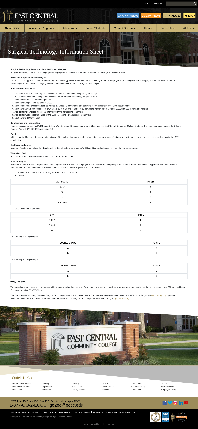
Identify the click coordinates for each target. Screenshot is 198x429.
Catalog (75, 384)
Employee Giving (169, 390)
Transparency (97, 412)
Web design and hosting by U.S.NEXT (99, 424)
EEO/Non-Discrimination (81, 412)
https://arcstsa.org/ (121, 298)
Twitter (170, 403)
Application (47, 387)
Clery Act (53, 412)
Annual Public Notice (21, 384)
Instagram (175, 403)
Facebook (164, 403)
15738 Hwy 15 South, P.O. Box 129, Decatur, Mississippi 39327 (44, 401)
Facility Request (79, 390)
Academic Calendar (21, 387)
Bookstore (46, 390)
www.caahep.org (158, 295)
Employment (33, 412)
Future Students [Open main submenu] (95, 28)
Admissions (17, 390)
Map (191, 15)
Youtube (186, 403)
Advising (45, 384)
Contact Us (44, 412)
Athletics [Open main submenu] (188, 28)
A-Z (146, 4)
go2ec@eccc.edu (66, 405)
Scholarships (137, 384)
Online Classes (108, 387)
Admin (69, 417)
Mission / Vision (111, 412)
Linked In (180, 403)
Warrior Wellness (169, 387)
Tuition (164, 384)
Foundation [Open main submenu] (168, 28)
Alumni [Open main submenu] (148, 28)
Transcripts (136, 390)
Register (105, 390)
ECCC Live (77, 387)
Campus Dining (138, 387)
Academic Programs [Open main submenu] (41, 28)
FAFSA (105, 384)
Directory (158, 4)
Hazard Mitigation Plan (127, 412)
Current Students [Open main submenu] (124, 28)
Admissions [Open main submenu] (70, 28)
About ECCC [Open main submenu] (12, 28)
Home (10, 47)
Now (130, 15)
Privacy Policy (64, 412)
